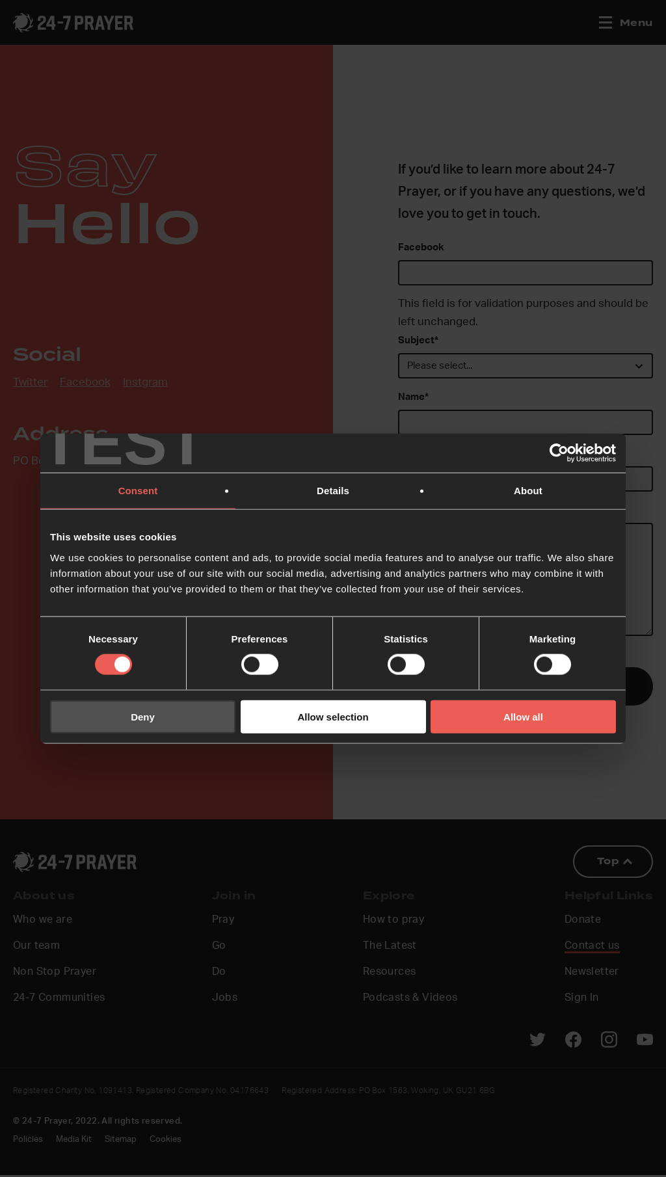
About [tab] (528, 490)
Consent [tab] (138, 490)
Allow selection (332, 716)
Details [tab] (333, 490)
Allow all (523, 716)
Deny (143, 716)
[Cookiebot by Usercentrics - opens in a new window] (559, 453)
